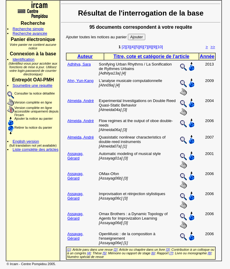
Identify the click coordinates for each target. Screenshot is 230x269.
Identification (23, 59)
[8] (150, 47)
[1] (69, 249)
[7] (145, 47)
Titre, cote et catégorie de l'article (151, 56)
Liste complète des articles (35, 149)
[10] (159, 47)
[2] (124, 47)
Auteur (85, 56)
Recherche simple (28, 29)
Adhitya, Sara (79, 64)
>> (213, 47)
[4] (132, 47)
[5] (137, 47)
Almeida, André (80, 100)
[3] (128, 47)
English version (26, 141)
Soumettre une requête (32, 85)
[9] (154, 47)
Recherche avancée (30, 33)
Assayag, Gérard (75, 155)
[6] (141, 47)
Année (207, 56)
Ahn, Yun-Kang (80, 80)
